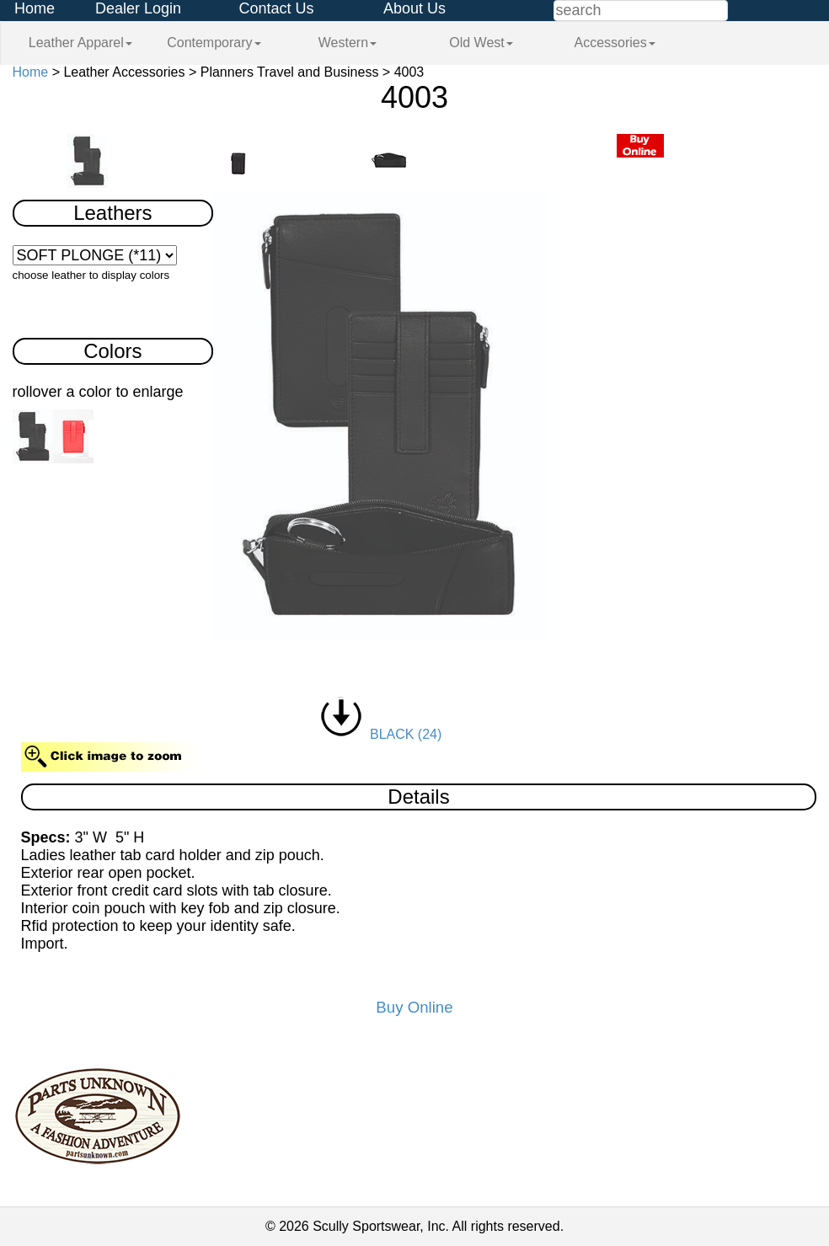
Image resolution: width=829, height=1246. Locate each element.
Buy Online (414, 1007)
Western (347, 42)
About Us (414, 8)
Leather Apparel (80, 42)
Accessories (614, 42)
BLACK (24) (380, 734)
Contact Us (275, 8)
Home (34, 8)
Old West (481, 42)
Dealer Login (138, 8)
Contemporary (213, 42)
